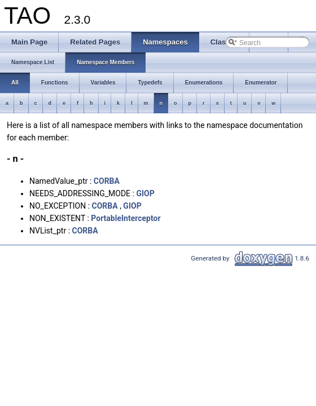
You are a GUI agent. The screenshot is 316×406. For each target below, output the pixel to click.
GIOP (145, 193)
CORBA (107, 181)
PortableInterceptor (125, 218)
